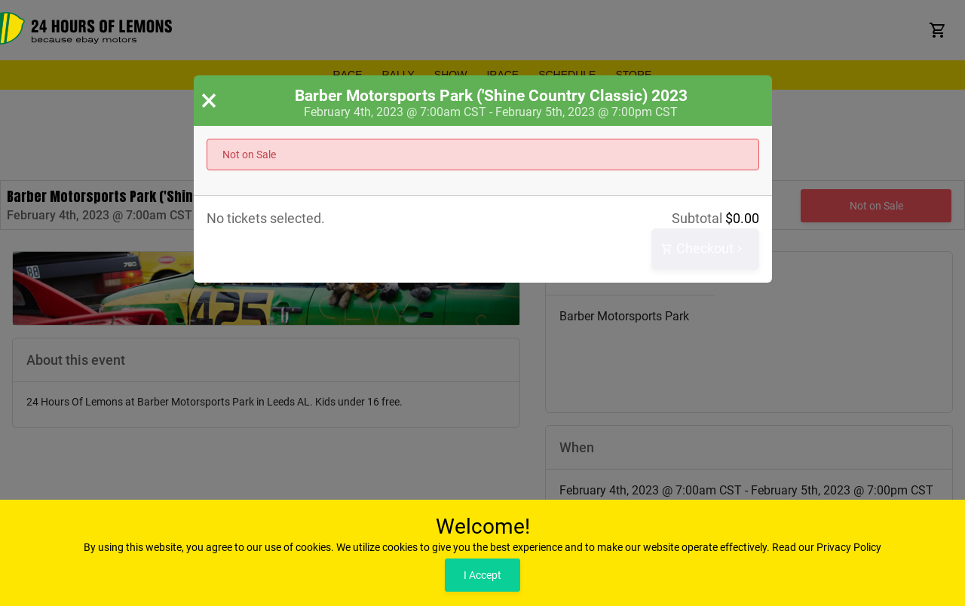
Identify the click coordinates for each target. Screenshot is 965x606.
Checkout (703, 249)
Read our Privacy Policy (826, 547)
